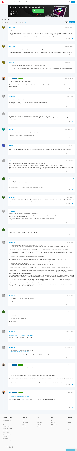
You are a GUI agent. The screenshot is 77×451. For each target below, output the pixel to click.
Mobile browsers (6, 432)
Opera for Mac (6, 424)
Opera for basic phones (8, 440)
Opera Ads (24, 426)
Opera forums (39, 424)
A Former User (12, 96)
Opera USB (5, 430)
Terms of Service (54, 427)
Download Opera (39, 10)
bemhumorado (12, 27)
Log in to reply (71, 22)
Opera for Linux (6, 426)
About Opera (69, 420)
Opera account (25, 422)
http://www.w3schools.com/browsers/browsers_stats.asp (21, 335)
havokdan (11, 145)
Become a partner (70, 427)
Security (53, 420)
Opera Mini (5, 436)
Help (38, 417)
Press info (69, 422)
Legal (52, 417)
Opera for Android (7, 434)
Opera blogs (39, 422)
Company (69, 417)
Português (6, 22)
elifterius (11, 129)
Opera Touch (6, 438)
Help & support (40, 420)
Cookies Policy (54, 424)
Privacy (53, 422)
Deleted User (12, 178)
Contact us (69, 429)
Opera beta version (7, 428)
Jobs (68, 424)
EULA (52, 426)
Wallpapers (24, 424)
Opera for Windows (7, 422)
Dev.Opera (39, 426)
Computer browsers (7, 420)
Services (24, 417)
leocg (10, 78)
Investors (69, 426)
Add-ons (23, 420)
